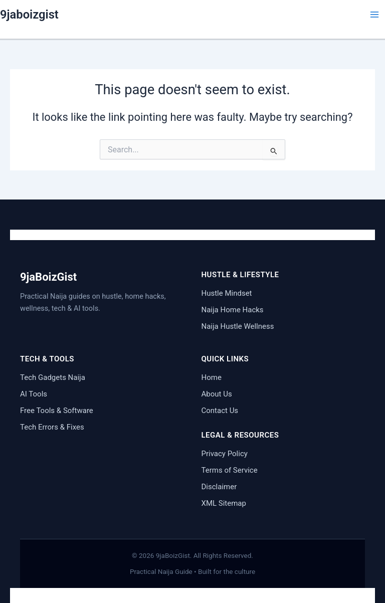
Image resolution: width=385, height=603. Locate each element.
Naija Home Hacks (233, 309)
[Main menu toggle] (374, 14)
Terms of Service (230, 470)
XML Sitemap (224, 503)
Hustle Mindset (227, 293)
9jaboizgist (29, 15)
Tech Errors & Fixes (52, 427)
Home (212, 377)
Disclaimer (219, 486)
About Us (217, 393)
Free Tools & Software (56, 410)
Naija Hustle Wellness (238, 326)
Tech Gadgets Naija (52, 377)
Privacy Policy (225, 453)
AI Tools (33, 393)
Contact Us (220, 410)
